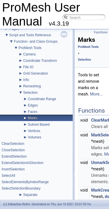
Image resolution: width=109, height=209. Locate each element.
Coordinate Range (42, 99)
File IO (28, 67)
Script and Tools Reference (30, 35)
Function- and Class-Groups (36, 41)
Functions (101, 32)
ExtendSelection (14, 156)
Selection (30, 93)
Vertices (34, 131)
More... (96, 94)
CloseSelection (13, 150)
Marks (32, 118)
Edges (33, 105)
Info (26, 80)
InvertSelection (12, 169)
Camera (29, 54)
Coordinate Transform (40, 61)
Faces (32, 112)
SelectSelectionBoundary (20, 188)
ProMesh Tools (30, 48)
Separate (30, 195)
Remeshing (32, 86)
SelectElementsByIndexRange (25, 182)
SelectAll (8, 176)
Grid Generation (35, 73)
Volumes (34, 137)
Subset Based (39, 124)
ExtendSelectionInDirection (22, 163)
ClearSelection (12, 144)
